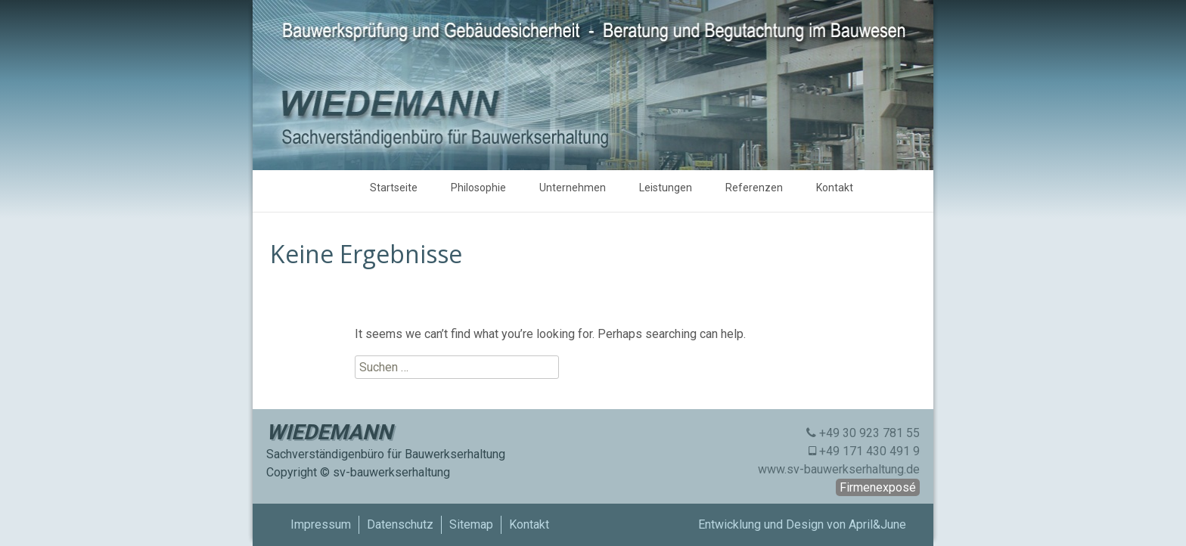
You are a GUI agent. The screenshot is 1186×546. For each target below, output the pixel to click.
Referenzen (754, 187)
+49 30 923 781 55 (869, 433)
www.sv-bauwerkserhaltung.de (839, 469)
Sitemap (471, 524)
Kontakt (834, 187)
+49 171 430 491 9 (869, 451)
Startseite (394, 187)
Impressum (320, 524)
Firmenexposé (878, 487)
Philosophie (478, 187)
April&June (877, 524)
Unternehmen (572, 187)
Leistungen (665, 187)
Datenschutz (400, 524)
